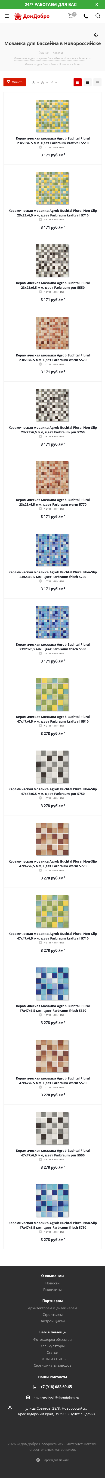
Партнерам (52, 1300)
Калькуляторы (52, 1346)
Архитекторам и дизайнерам (52, 1308)
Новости (52, 1283)
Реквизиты (52, 1289)
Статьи (52, 1352)
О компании (52, 1275)
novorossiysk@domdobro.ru (56, 1397)
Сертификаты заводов (52, 1365)
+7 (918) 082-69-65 (56, 1386)
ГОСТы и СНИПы (52, 1358)
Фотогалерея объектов (52, 1339)
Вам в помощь (52, 1332)
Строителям (53, 1314)
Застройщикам (52, 1321)
